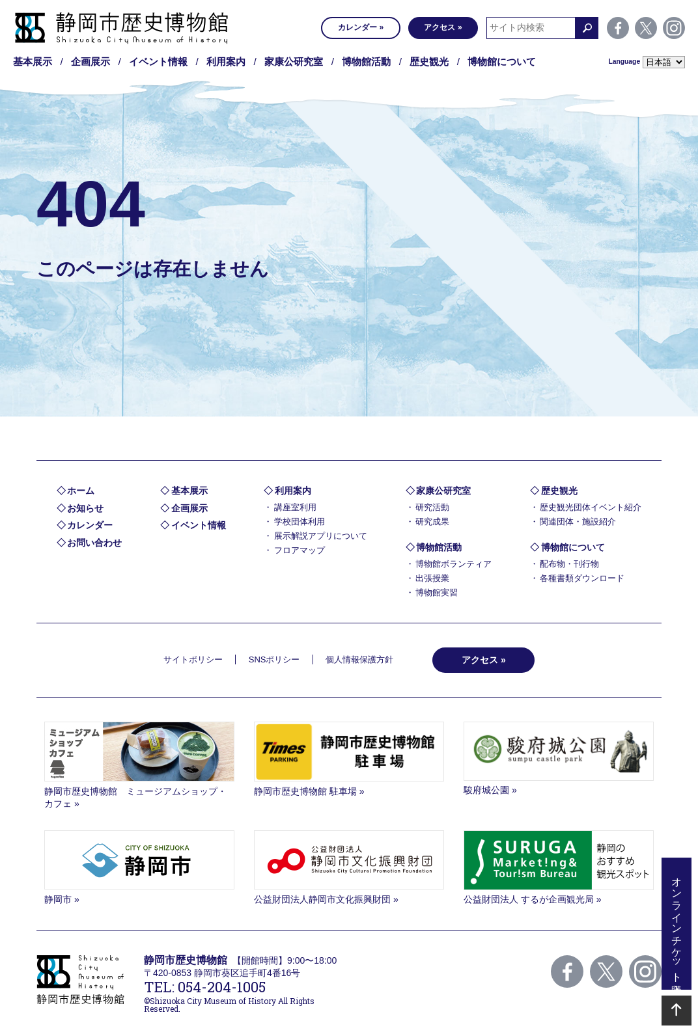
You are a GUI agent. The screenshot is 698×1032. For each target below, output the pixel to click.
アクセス (439, 27)
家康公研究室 (293, 61)
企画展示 (90, 61)
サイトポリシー (193, 659)
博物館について (502, 61)
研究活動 (432, 507)
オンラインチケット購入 (676, 924)
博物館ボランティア (453, 564)
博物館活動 (366, 61)
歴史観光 (429, 61)
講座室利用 (295, 507)
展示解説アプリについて (320, 536)
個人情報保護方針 (359, 659)
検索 (587, 28)
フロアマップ (299, 550)
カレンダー (357, 27)
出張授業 (432, 578)
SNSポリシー (274, 659)
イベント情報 (158, 61)
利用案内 (225, 61)
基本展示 (32, 61)
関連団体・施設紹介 (578, 521)
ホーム (80, 490)
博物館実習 (436, 592)
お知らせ (85, 508)
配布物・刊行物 (569, 564)
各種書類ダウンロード (582, 578)
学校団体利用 (299, 521)
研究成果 (432, 521)
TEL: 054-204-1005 (205, 986)
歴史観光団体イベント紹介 (590, 507)
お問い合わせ (94, 542)
